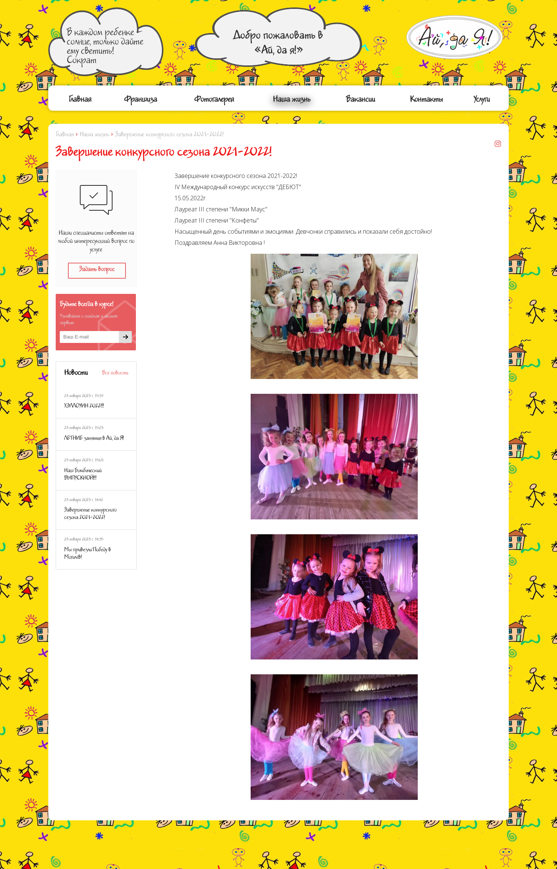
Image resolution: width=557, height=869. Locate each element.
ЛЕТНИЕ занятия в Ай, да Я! (94, 439)
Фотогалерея (214, 101)
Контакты (426, 101)
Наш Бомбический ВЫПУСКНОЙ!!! (83, 475)
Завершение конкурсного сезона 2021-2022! (90, 515)
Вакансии (360, 101)
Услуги (481, 101)
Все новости (115, 373)
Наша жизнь (291, 101)
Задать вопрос (96, 270)
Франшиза (140, 101)
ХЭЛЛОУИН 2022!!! (84, 406)
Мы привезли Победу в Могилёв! (87, 554)
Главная (80, 101)
